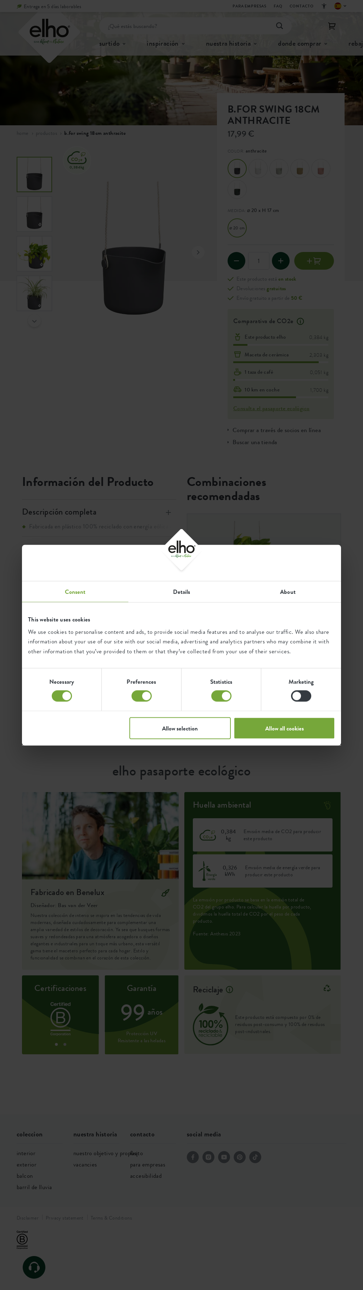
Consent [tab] (75, 591)
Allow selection (180, 728)
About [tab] (288, 591)
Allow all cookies (284, 728)
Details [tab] (181, 591)
